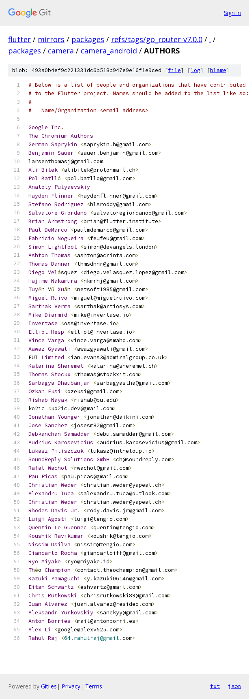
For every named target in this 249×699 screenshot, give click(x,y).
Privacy (71, 686)
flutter (19, 39)
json (234, 686)
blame (218, 70)
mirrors (51, 39)
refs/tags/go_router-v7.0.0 (156, 39)
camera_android (109, 50)
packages (87, 39)
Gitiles (49, 686)
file (174, 70)
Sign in (232, 13)
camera (61, 50)
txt (215, 686)
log (195, 70)
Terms (93, 686)
